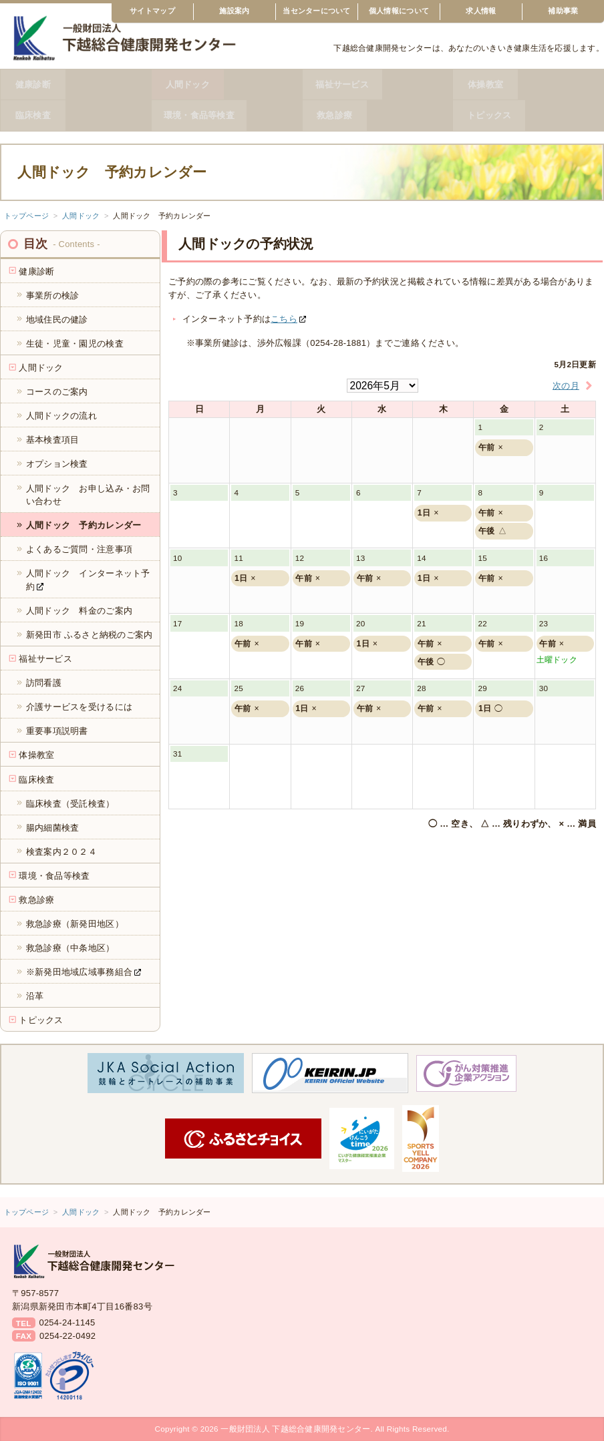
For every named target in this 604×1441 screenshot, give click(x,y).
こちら (284, 319)
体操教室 (528, 84)
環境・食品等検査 (226, 115)
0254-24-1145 (67, 1322)
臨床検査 (76, 115)
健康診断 (76, 84)
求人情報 (481, 11)
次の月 (574, 386)
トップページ (26, 216)
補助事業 (563, 11)
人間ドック (226, 84)
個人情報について (399, 11)
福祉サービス (377, 84)
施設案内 (234, 11)
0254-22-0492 (67, 1336)
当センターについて (316, 11)
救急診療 (377, 115)
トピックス (528, 115)
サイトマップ (152, 11)
